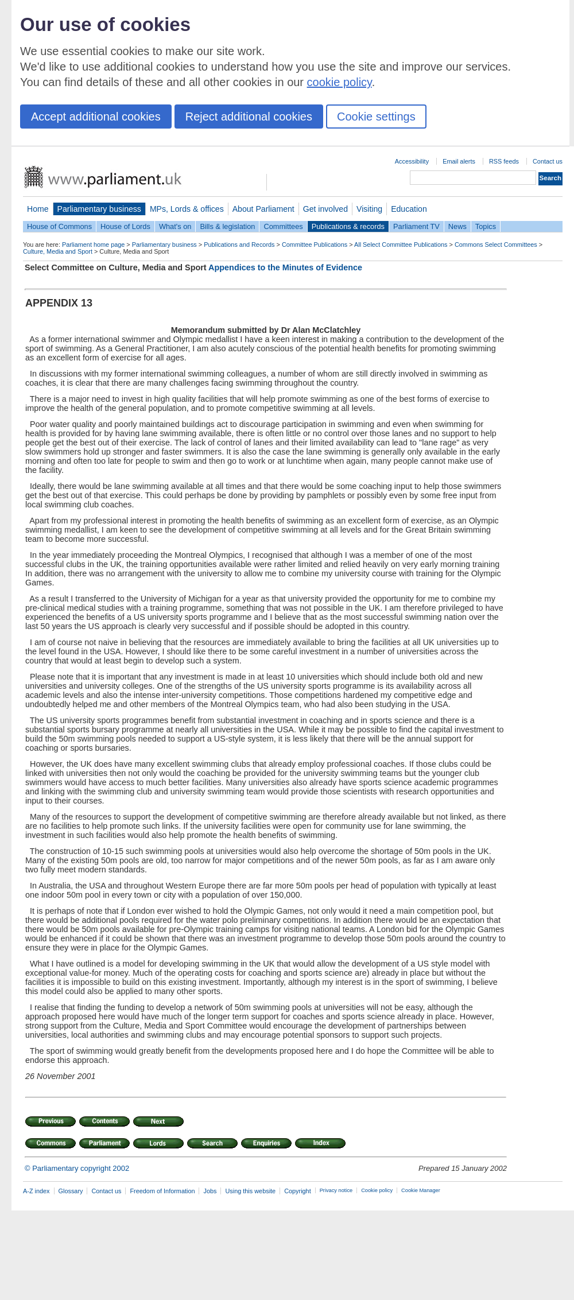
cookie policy (339, 82)
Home (38, 209)
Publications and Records (239, 244)
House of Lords (125, 226)
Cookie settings (376, 116)
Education (409, 209)
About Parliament (263, 209)
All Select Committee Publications (401, 244)
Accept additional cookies (96, 116)
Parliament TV (416, 226)
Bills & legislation (227, 226)
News (457, 226)
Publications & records (348, 226)
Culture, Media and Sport (57, 251)
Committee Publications (314, 244)
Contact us (548, 161)
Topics (485, 226)
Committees (282, 226)
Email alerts (459, 161)
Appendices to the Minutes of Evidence (285, 267)
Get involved (325, 209)
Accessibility (412, 161)
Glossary (71, 1191)
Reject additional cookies (248, 116)
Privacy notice (336, 1190)
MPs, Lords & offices (187, 209)
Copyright (297, 1191)
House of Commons (59, 226)
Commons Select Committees (496, 244)
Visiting (369, 209)
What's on (175, 226)
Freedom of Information (162, 1191)
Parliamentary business (99, 209)
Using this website (250, 1191)
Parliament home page (93, 244)
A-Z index (36, 1191)
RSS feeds (504, 161)
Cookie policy (377, 1190)
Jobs (209, 1191)
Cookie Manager (420, 1190)
